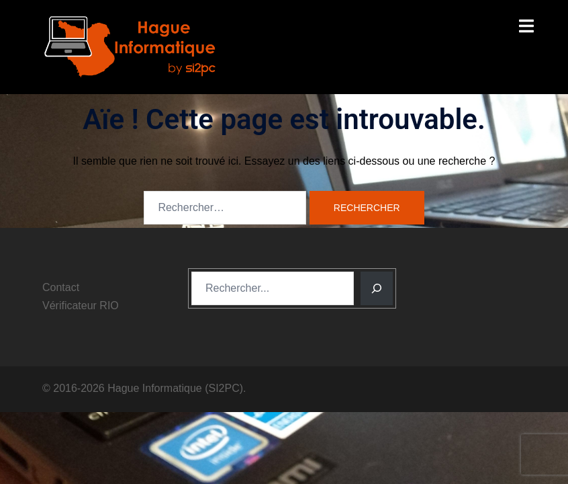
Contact (60, 287)
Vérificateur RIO (80, 305)
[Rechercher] (377, 288)
